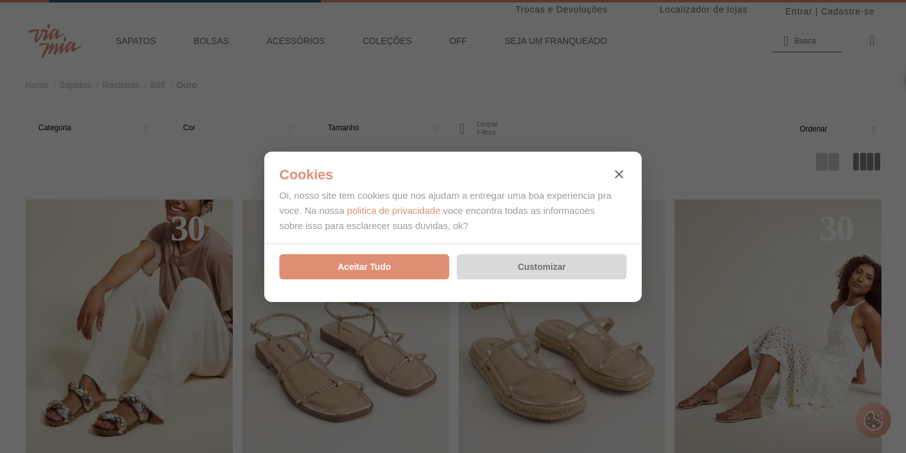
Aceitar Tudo (364, 267)
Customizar (542, 267)
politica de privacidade (393, 210)
